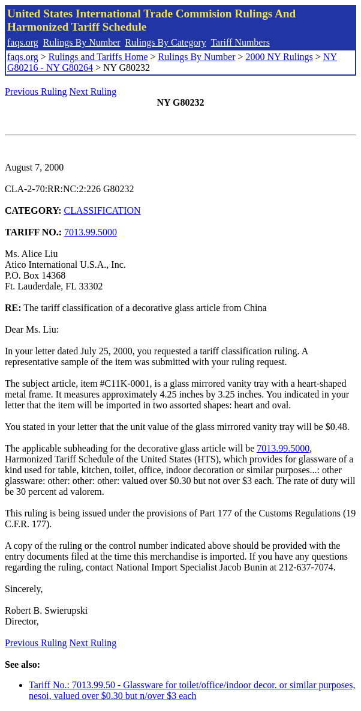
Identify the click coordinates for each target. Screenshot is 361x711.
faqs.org (22, 42)
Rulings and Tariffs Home (98, 57)
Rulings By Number (82, 42)
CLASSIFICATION (102, 210)
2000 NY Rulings (279, 57)
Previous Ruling (36, 91)
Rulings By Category (165, 42)
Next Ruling (93, 91)
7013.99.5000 (90, 232)
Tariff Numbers (240, 42)
